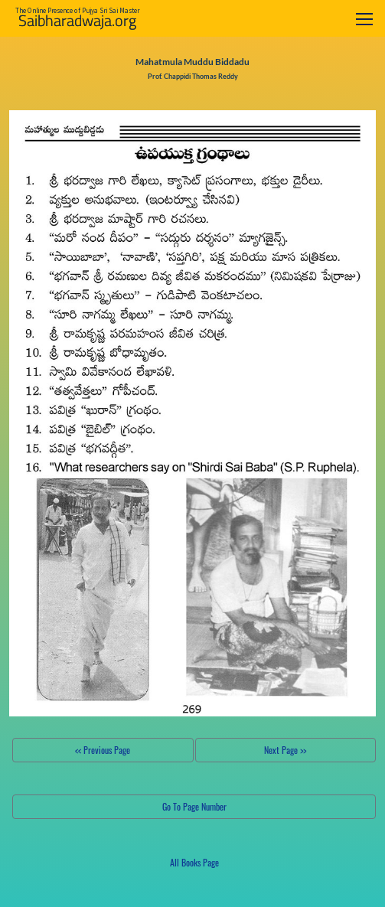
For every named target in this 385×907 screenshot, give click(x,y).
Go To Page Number (194, 806)
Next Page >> (285, 749)
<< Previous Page (102, 749)
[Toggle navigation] (364, 18)
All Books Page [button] (194, 862)
